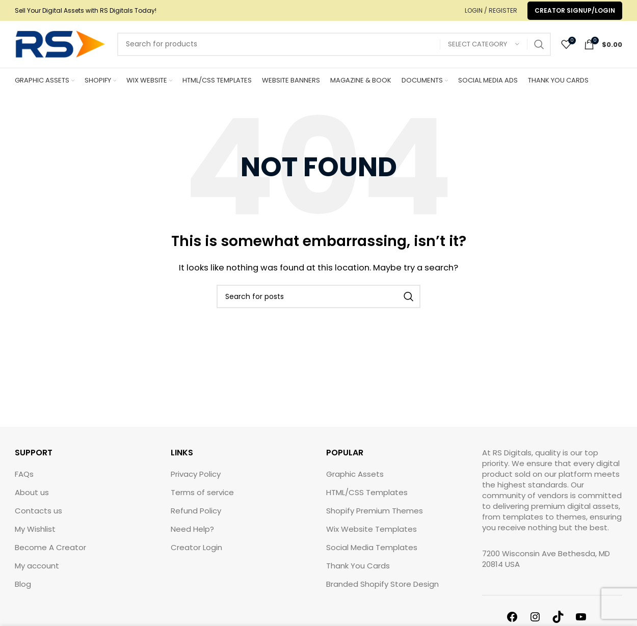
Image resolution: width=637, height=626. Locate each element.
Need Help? (192, 536)
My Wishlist (35, 536)
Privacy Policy (196, 481)
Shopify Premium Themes (374, 517)
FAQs (24, 481)
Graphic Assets (355, 481)
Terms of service (202, 499)
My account (37, 572)
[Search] (334, 48)
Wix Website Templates (371, 536)
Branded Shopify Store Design (382, 591)
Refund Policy (196, 517)
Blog (23, 591)
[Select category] (483, 48)
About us (32, 499)
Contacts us (38, 517)
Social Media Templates (371, 554)
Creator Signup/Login (575, 10)
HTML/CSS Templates (367, 499)
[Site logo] (61, 47)
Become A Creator (50, 554)
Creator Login (196, 554)
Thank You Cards (358, 572)
